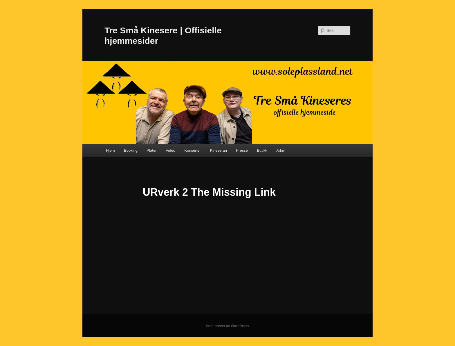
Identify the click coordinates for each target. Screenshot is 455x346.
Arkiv (280, 150)
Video (170, 150)
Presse (242, 150)
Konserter (193, 150)
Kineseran (218, 150)
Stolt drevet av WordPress (227, 326)
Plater (152, 150)
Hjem (110, 150)
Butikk (262, 150)
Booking (131, 150)
